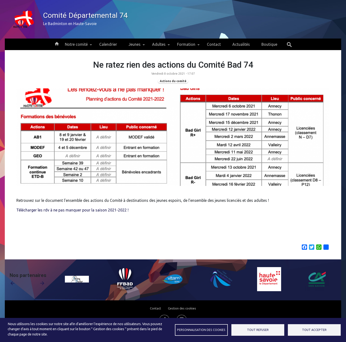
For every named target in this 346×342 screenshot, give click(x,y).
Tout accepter (314, 329)
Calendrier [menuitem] (108, 44)
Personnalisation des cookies (201, 329)
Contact (155, 308)
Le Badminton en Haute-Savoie (70, 23)
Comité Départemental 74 (85, 15)
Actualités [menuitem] (241, 44)
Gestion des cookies (182, 308)
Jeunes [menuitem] (134, 46)
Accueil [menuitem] (56, 43)
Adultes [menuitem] (158, 46)
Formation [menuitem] (186, 46)
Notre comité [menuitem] (76, 46)
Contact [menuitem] (214, 44)
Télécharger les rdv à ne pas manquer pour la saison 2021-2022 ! (72, 210)
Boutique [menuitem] (269, 44)
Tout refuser (258, 329)
